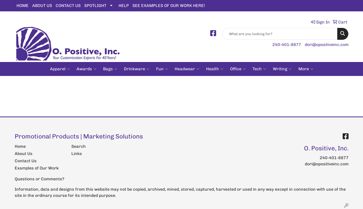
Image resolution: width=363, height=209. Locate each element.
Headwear (187, 69)
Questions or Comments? (39, 178)
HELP (124, 5)
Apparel (60, 69)
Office (238, 69)
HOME (22, 5)
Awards (86, 69)
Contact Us (26, 160)
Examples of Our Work (37, 168)
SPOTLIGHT (95, 5)
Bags (110, 69)
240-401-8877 (286, 44)
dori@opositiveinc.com (327, 44)
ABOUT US (42, 5)
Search (78, 146)
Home (20, 146)
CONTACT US (68, 5)
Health (214, 69)
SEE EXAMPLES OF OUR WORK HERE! (168, 5)
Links (76, 153)
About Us (23, 153)
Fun (162, 69)
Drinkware (136, 69)
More (305, 69)
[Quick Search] (279, 34)
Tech (259, 69)
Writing (282, 69)
